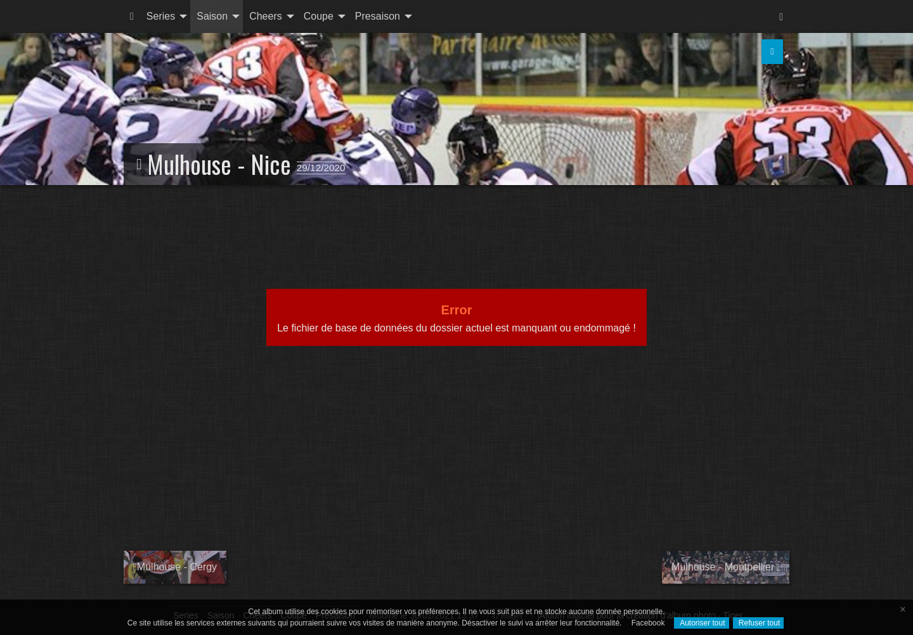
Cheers (265, 16)
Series (160, 16)
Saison (212, 16)
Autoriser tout (701, 623)
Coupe (318, 16)
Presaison (377, 16)
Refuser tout (758, 623)
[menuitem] (132, 16)
